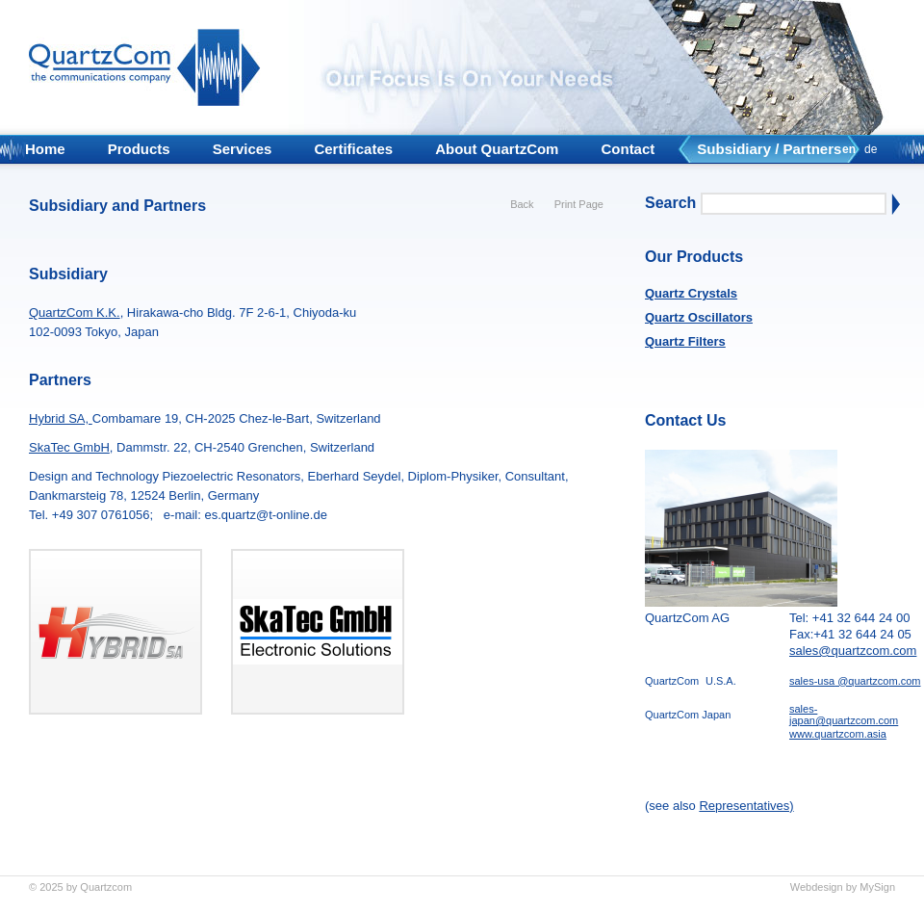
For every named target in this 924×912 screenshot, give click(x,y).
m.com (905, 681)
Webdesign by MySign (842, 887)
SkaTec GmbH (69, 447)
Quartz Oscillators (699, 317)
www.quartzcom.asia (837, 734)
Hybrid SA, (60, 418)
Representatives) (746, 805)
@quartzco (861, 681)
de (870, 149)
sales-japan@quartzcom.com (843, 714)
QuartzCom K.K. (74, 312)
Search (670, 203)
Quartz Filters (685, 341)
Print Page (578, 204)
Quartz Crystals (691, 293)
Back (521, 204)
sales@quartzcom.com (852, 650)
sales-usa (811, 681)
